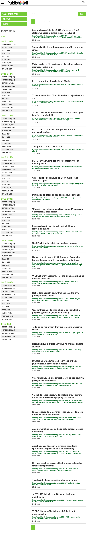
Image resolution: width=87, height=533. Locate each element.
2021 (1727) (7, 74)
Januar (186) (7, 194)
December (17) (8, 160)
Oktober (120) (8, 333)
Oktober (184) (8, 166)
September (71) (8, 336)
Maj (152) (5, 98)
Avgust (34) (6, 339)
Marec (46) (6, 146)
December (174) (8, 327)
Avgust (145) (7, 172)
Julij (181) (6, 301)
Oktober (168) (8, 125)
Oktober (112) (8, 83)
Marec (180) (7, 271)
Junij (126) (6, 95)
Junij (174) (6, 262)
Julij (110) (6, 134)
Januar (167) (7, 236)
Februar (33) (7, 149)
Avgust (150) (7, 298)
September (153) (9, 44)
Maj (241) (5, 182)
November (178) (8, 80)
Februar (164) (8, 233)
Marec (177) (7, 229)
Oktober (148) (8, 291)
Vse (3, 36)
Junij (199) (6, 53)
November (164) (8, 288)
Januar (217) (7, 69)
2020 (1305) (7, 115)
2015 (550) (6, 324)
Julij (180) (6, 50)
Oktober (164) (8, 250)
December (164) (8, 118)
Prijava (84, 2)
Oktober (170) (8, 208)
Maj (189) (5, 223)
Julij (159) (6, 259)
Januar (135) (7, 111)
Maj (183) (5, 307)
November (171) (8, 163)
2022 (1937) (7, 41)
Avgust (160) (7, 47)
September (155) (9, 128)
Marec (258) (7, 63)
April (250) (6, 185)
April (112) (6, 143)
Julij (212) (6, 175)
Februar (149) (8, 316)
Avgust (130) (7, 256)
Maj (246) (5, 57)
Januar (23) (7, 152)
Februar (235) (8, 66)
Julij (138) (6, 92)
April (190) (6, 310)
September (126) (9, 86)
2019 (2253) (7, 157)
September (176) (9, 294)
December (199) (8, 77)
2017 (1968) (7, 240)
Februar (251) (8, 191)
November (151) (8, 330)
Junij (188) (6, 220)
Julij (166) (6, 217)
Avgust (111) (7, 89)
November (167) (8, 205)
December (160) (8, 202)
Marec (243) (7, 188)
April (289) (6, 60)
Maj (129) (5, 140)
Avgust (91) (6, 131)
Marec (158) (7, 104)
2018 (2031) (7, 199)
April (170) (6, 268)
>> (49, 21)
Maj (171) (5, 265)
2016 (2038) (7, 282)
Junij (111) (6, 137)
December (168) (8, 285)
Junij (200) (6, 179)
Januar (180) (7, 277)
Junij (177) (6, 304)
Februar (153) (8, 107)
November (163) (8, 122)
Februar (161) (8, 274)
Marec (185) (7, 313)
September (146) (9, 211)
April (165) (6, 226)
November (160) (8, 247)
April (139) (6, 101)
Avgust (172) (7, 214)
